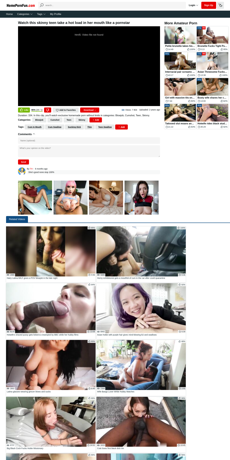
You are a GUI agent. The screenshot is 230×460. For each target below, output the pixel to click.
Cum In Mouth (34, 127)
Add (95, 120)
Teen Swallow (105, 127)
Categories (25, 14)
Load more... (125, 368)
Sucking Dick (74, 127)
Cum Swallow (54, 127)
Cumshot (54, 120)
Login (193, 5)
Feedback (110, 449)
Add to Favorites (66, 110)
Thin (89, 127)
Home (9, 14)
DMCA (121, 449)
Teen (69, 120)
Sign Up (208, 5)
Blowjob (39, 120)
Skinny (81, 120)
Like (24, 110)
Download (89, 110)
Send (23, 162)
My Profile (55, 14)
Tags (41, 14)
